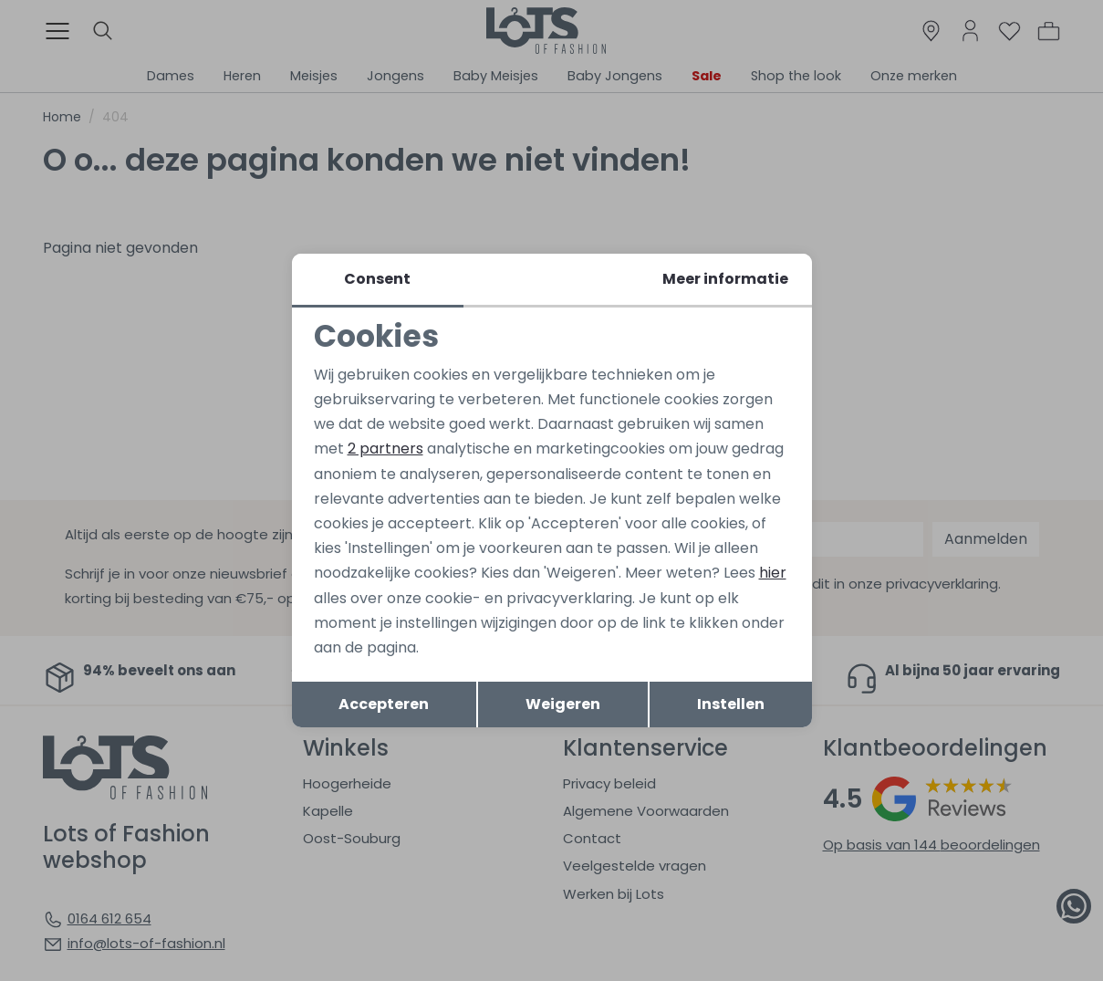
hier (772, 572)
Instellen (731, 704)
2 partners (385, 448)
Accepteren (383, 704)
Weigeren (562, 704)
